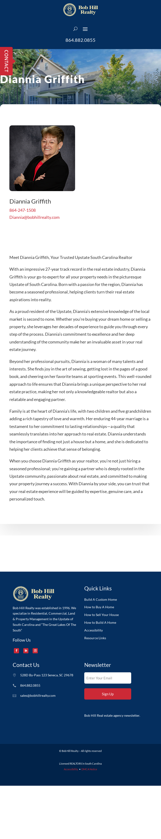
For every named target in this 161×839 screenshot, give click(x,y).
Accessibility (93, 630)
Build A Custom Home (100, 599)
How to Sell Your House (101, 615)
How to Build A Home (100, 622)
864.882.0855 (80, 40)
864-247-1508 (22, 220)
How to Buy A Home (99, 607)
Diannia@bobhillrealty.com (34, 227)
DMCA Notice (89, 769)
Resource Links (95, 638)
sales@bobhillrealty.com (38, 695)
